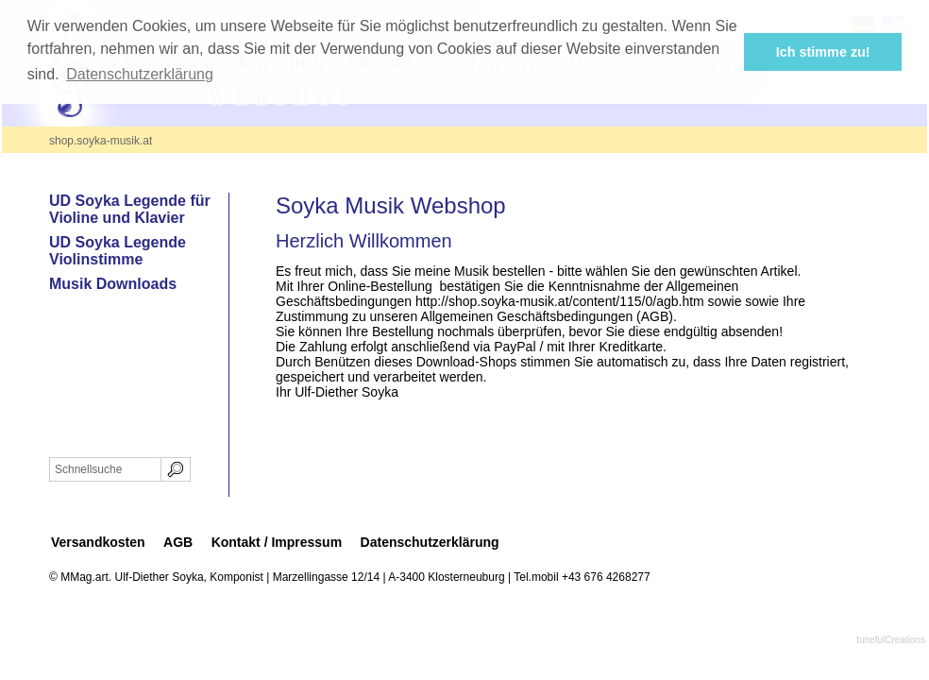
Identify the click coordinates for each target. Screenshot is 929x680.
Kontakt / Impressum (276, 542)
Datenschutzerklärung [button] (139, 74)
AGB (178, 542)
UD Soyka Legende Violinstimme (117, 250)
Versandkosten (98, 542)
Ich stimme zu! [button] (823, 52)
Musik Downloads (113, 284)
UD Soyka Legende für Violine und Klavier (130, 209)
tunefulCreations (890, 640)
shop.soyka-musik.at (100, 140)
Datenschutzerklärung (430, 542)
